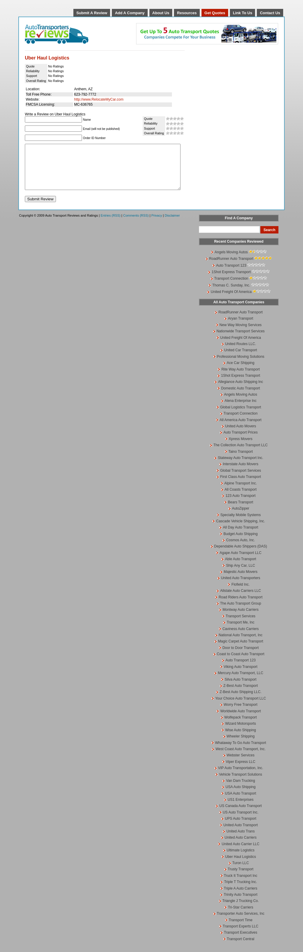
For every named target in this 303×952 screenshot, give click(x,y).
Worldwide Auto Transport (240, 720)
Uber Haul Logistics (240, 866)
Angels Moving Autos (231, 261)
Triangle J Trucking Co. (241, 910)
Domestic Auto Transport (240, 397)
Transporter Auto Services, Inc (241, 922)
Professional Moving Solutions (241, 365)
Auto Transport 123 (231, 274)
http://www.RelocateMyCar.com (98, 99)
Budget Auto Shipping (240, 543)
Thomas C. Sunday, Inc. (231, 294)
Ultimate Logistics (240, 859)
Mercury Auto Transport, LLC (240, 682)
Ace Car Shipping (240, 372)
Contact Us (270, 13)
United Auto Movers (240, 435)
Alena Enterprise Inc (241, 409)
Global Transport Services (240, 479)
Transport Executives (240, 941)
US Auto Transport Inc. (241, 821)
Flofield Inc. (240, 593)
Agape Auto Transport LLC (240, 562)
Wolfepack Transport (240, 726)
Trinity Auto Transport (240, 903)
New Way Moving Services (241, 334)
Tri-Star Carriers (240, 916)
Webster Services (240, 764)
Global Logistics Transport (240, 416)
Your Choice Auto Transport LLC (240, 707)
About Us (161, 13)
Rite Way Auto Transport (240, 378)
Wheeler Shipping (241, 745)
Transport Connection (231, 287)
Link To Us (242, 13)
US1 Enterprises (240, 808)
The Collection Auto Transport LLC (240, 454)
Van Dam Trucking (240, 789)
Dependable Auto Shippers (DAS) (240, 555)
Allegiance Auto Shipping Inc (240, 391)
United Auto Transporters (240, 587)
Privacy (156, 224)
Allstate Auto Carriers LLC (240, 599)
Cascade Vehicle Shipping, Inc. (240, 530)
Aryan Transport (240, 327)
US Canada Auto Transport (240, 815)
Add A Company (129, 13)
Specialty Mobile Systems (240, 524)
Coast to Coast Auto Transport (241, 663)
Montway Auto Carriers (240, 618)
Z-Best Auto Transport (240, 694)
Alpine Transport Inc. (240, 492)
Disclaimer (172, 224)
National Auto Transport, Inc (240, 644)
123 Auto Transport (240, 504)
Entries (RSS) (110, 224)
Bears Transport (240, 511)
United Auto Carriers (241, 846)
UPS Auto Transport (240, 827)
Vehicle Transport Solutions (240, 783)
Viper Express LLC (240, 771)
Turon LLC (240, 872)
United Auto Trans (240, 840)
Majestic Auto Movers (240, 581)
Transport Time (240, 929)
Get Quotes (214, 13)
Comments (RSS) (136, 224)
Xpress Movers (240, 448)
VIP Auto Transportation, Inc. (240, 777)
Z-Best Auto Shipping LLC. (240, 701)
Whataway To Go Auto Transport (240, 752)
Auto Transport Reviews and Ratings (72, 34)
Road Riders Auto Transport (240, 606)
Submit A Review (91, 13)
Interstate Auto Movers (240, 473)
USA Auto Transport (240, 802)
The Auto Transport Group (240, 612)
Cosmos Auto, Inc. (240, 549)
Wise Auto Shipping (240, 739)
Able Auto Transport (240, 568)
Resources (186, 13)
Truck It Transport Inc (240, 884)
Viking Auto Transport (240, 676)
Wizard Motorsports (240, 732)
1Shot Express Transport (231, 281)
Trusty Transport (241, 878)
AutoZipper (240, 517)
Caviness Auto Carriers (241, 638)
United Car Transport (240, 359)
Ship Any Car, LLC (240, 574)
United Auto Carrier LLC (240, 853)
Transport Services (240, 625)
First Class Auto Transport (240, 486)
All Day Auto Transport (240, 536)
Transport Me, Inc (240, 631)
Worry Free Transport (240, 713)
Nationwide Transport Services (241, 340)
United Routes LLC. (240, 353)
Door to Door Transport (241, 657)
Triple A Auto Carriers (240, 897)
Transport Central (240, 948)
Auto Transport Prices (240, 441)
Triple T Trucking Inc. (240, 891)
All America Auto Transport (240, 429)
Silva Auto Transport (240, 688)
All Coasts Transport (241, 498)
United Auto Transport (240, 834)
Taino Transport (240, 460)
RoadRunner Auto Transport (231, 267)
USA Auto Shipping (240, 796)
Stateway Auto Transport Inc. (240, 467)
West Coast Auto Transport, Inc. (240, 758)
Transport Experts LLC (240, 935)
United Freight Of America (231, 301)
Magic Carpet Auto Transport (240, 650)
